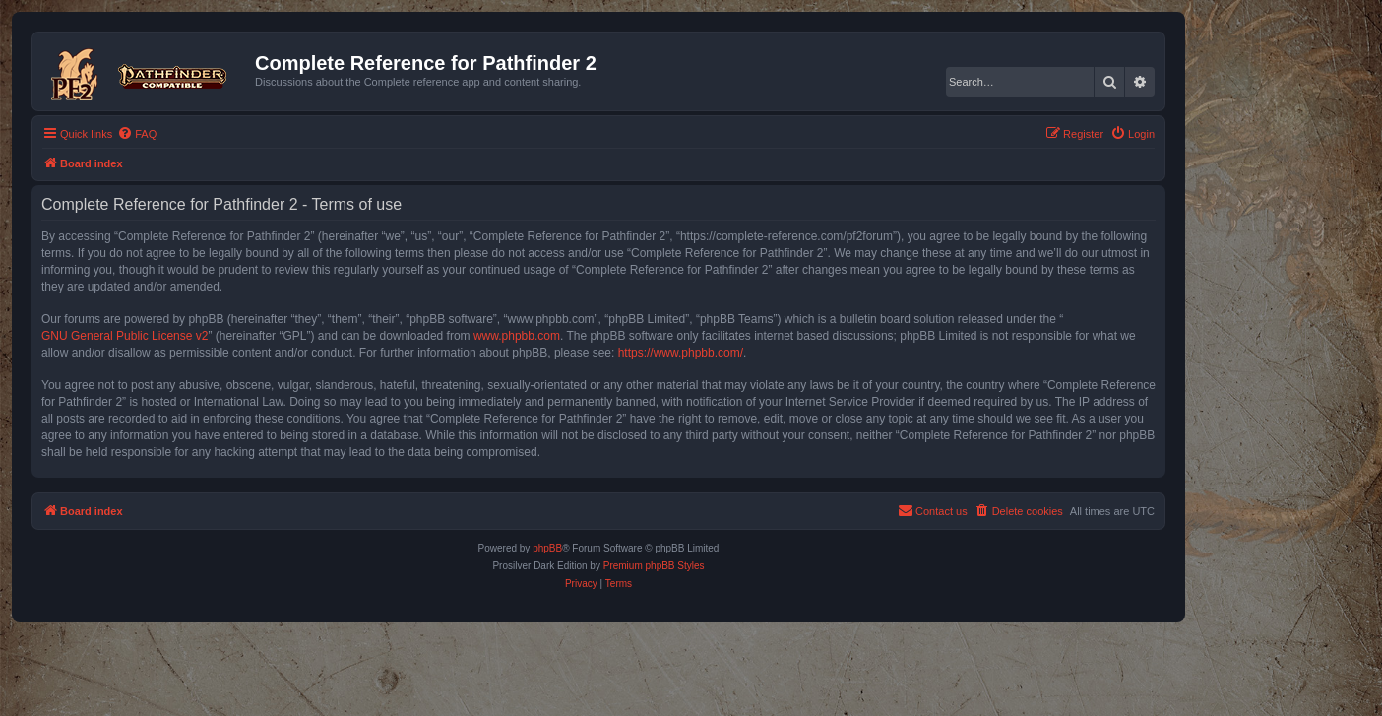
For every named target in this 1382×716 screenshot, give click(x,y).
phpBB (547, 548)
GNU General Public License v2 (124, 336)
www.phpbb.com (516, 336)
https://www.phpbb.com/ (680, 352)
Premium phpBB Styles (654, 565)
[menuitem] (137, 134)
